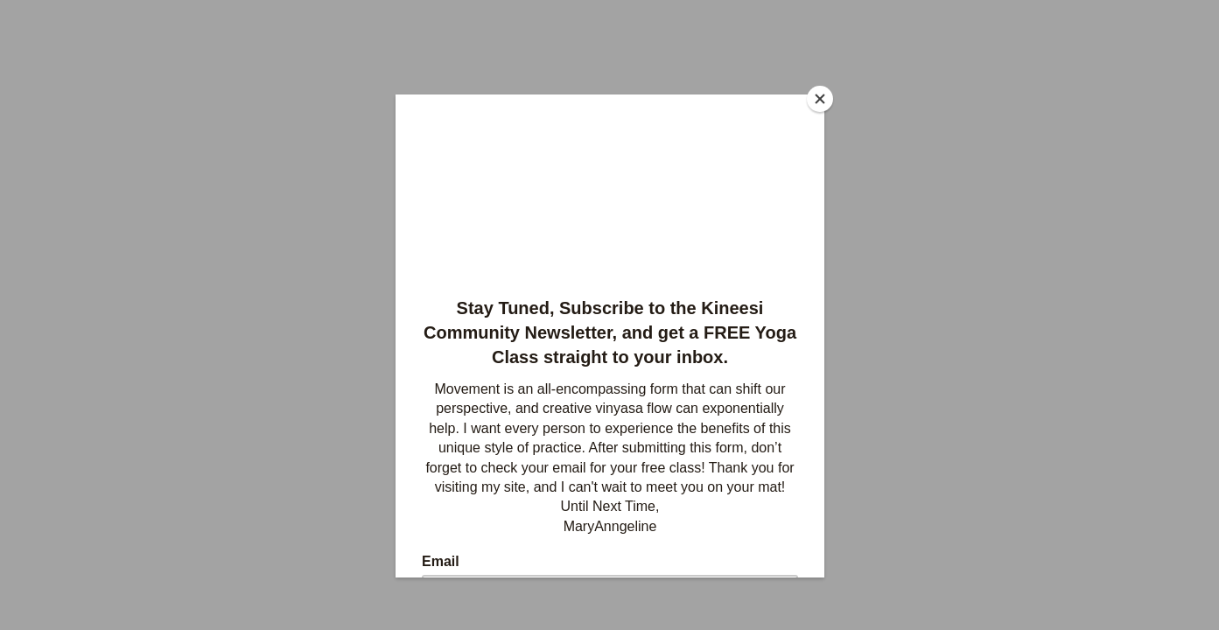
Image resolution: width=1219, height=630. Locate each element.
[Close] (820, 99)
